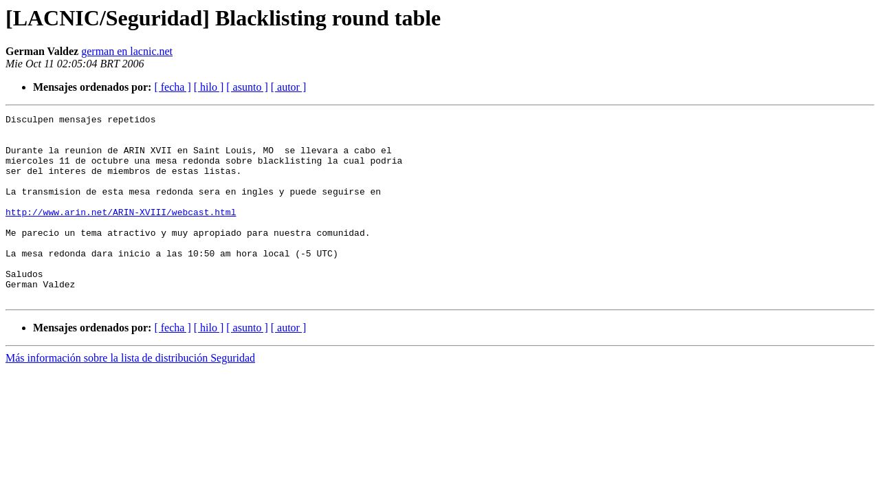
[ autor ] (289, 87)
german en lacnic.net (127, 51)
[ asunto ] (246, 87)
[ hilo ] (209, 87)
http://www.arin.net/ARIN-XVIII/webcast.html (121, 232)
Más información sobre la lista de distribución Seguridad (130, 395)
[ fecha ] (172, 87)
